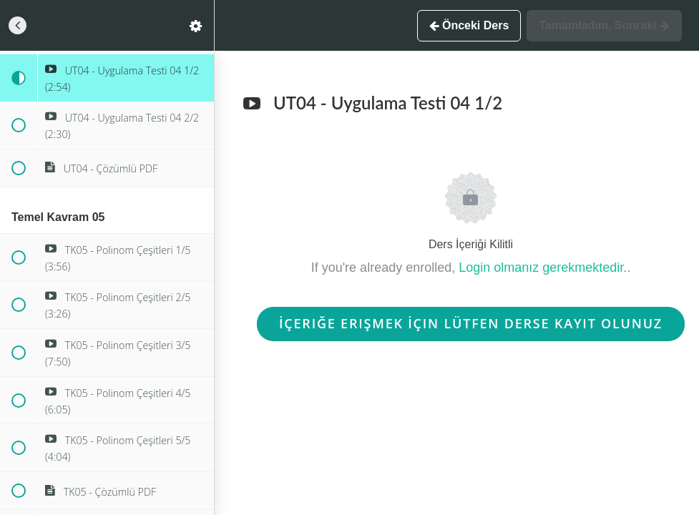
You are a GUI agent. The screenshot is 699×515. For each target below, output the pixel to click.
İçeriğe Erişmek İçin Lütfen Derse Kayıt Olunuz (471, 323)
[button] (18, 25)
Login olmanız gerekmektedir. (543, 267)
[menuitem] (196, 25)
